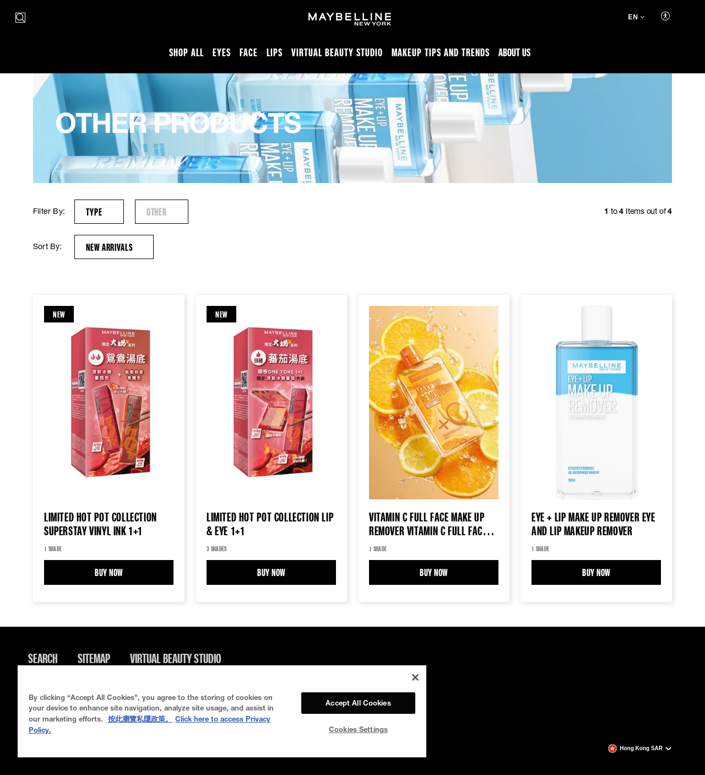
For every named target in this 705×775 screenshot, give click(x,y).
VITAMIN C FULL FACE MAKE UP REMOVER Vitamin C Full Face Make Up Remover (427, 524)
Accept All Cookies (358, 702)
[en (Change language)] (636, 18)
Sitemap (94, 658)
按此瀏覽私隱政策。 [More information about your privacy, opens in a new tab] (140, 718)
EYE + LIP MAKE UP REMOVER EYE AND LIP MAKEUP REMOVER (593, 524)
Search (43, 658)
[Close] (415, 677)
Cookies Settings (358, 729)
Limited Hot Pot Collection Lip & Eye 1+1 (270, 524)
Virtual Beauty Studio (175, 658)
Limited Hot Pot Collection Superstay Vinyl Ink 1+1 (100, 524)
